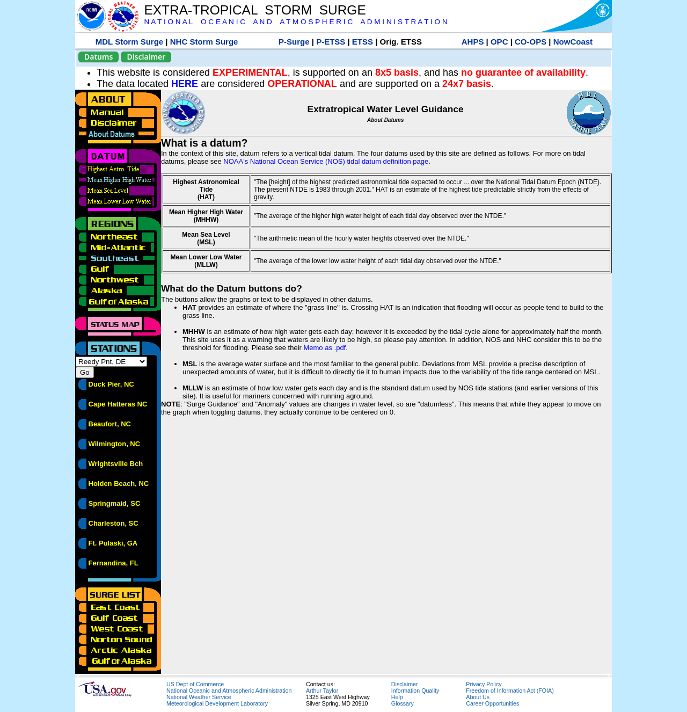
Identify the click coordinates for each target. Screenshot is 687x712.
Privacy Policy (483, 684)
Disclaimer (146, 57)
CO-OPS (530, 41)
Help (397, 697)
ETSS (362, 41)
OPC (499, 41)
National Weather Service (198, 697)
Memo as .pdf (324, 348)
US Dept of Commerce (195, 684)
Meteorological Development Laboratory (217, 703)
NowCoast (573, 41)
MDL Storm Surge (129, 41)
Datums (98, 57)
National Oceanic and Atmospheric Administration (228, 690)
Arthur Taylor (322, 690)
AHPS (473, 41)
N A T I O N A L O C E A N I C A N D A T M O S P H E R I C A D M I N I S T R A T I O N (295, 22)
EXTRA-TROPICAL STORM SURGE (255, 10)
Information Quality (415, 690)
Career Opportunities (492, 703)
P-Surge (294, 41)
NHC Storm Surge (204, 41)
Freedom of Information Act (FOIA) (509, 690)
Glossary (402, 703)
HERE (184, 83)
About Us (477, 697)
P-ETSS (330, 41)
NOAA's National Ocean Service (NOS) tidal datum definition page (325, 161)
